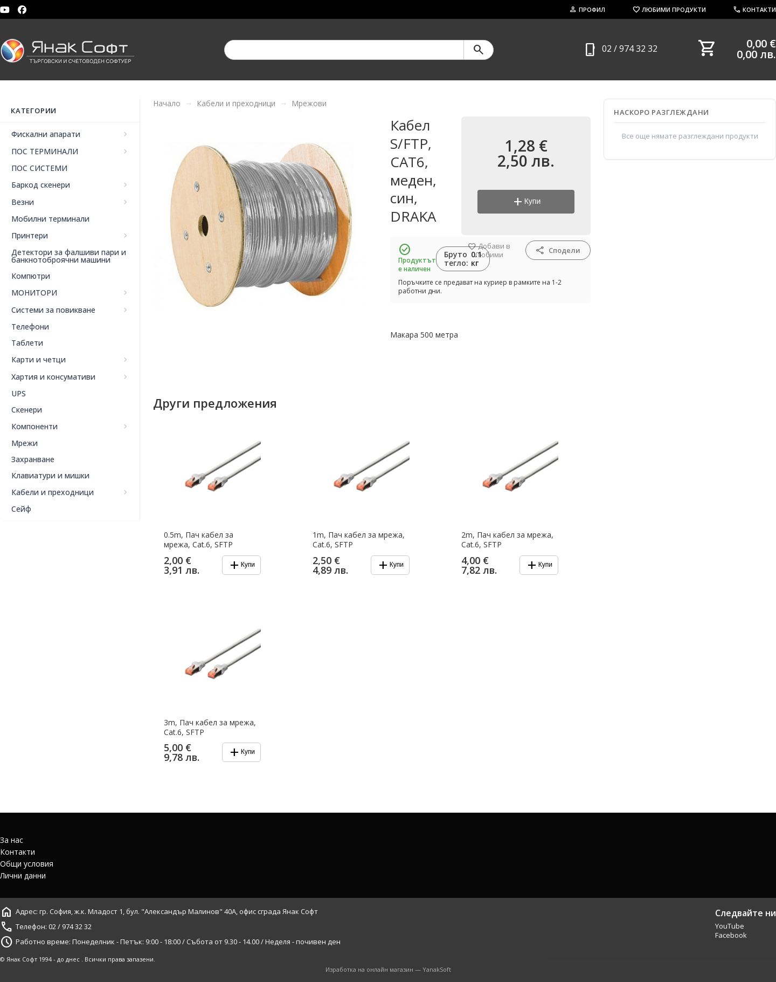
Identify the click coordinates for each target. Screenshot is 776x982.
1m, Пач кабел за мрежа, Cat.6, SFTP (359, 540)
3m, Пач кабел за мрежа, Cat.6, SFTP (210, 727)
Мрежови (309, 103)
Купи (526, 201)
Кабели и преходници (236, 103)
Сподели (558, 250)
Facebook (731, 935)
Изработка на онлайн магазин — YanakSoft (388, 969)
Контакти (754, 9)
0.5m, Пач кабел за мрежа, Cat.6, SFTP (198, 540)
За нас (11, 840)
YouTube (729, 926)
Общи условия (26, 864)
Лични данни (23, 875)
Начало (167, 103)
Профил (587, 9)
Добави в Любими (489, 250)
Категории (34, 110)
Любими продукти (669, 9)
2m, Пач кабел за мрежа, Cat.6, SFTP (507, 540)
